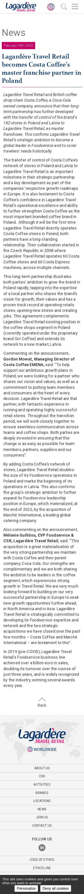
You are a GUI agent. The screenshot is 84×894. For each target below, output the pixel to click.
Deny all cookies (56, 888)
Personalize (26, 888)
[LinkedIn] (42, 848)
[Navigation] (75, 7)
